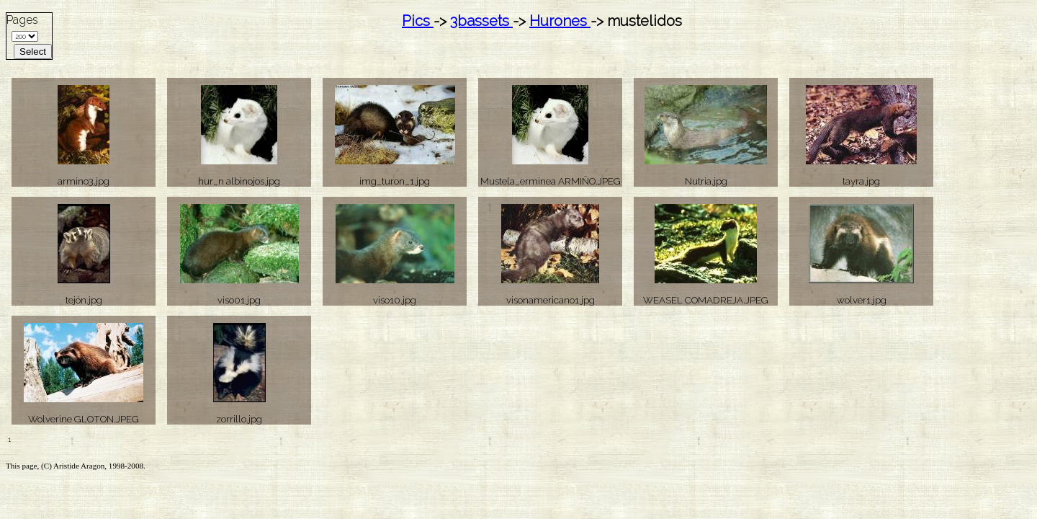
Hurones (560, 21)
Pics (418, 21)
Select (32, 51)
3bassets (481, 21)
